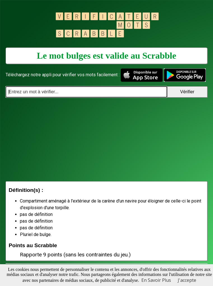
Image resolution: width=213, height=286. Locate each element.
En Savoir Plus (156, 280)
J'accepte (187, 280)
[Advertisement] (106, 139)
